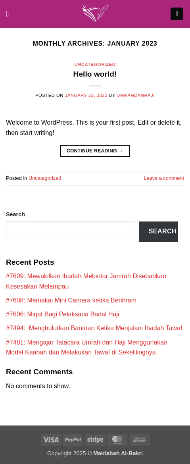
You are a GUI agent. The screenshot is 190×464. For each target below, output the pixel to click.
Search (15, 214)
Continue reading (95, 151)
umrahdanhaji (136, 95)
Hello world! (95, 74)
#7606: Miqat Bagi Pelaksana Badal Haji (62, 314)
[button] (10, 13)
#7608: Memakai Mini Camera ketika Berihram (71, 300)
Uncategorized (94, 64)
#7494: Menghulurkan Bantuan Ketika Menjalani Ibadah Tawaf (94, 328)
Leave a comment (164, 178)
